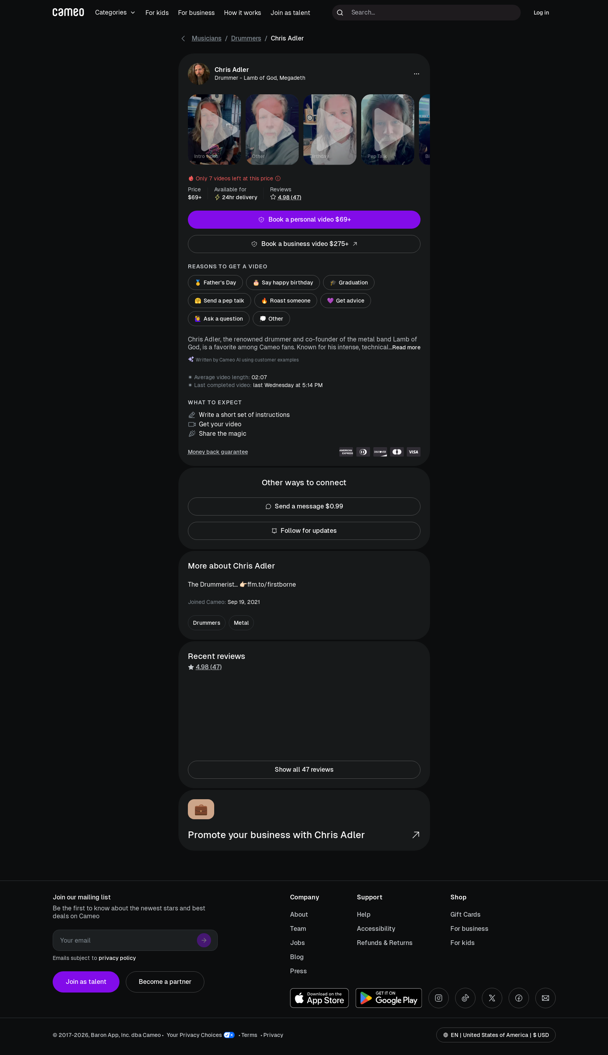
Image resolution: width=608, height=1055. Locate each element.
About (299, 914)
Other (271, 319)
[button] (417, 74)
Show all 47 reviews (304, 769)
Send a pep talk (219, 301)
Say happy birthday (283, 282)
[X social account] (492, 998)
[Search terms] (426, 13)
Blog (297, 957)
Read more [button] (406, 347)
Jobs (297, 943)
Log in (541, 13)
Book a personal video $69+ (304, 219)
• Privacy (272, 1035)
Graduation (348, 282)
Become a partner (165, 982)
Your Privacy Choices (194, 1035)
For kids (462, 943)
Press (298, 971)
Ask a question (218, 319)
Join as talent (86, 982)
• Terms (248, 1035)
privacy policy (117, 958)
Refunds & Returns (385, 943)
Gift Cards (465, 914)
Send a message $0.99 (304, 506)
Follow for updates (304, 530)
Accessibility (376, 928)
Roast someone (286, 301)
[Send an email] (545, 998)
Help (364, 914)
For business (469, 928)
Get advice (346, 301)
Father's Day (215, 282)
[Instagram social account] (438, 998)
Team (298, 928)
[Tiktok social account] (465, 998)
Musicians (207, 38)
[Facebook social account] (519, 998)
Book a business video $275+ (304, 244)
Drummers (246, 38)
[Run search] (340, 12)
